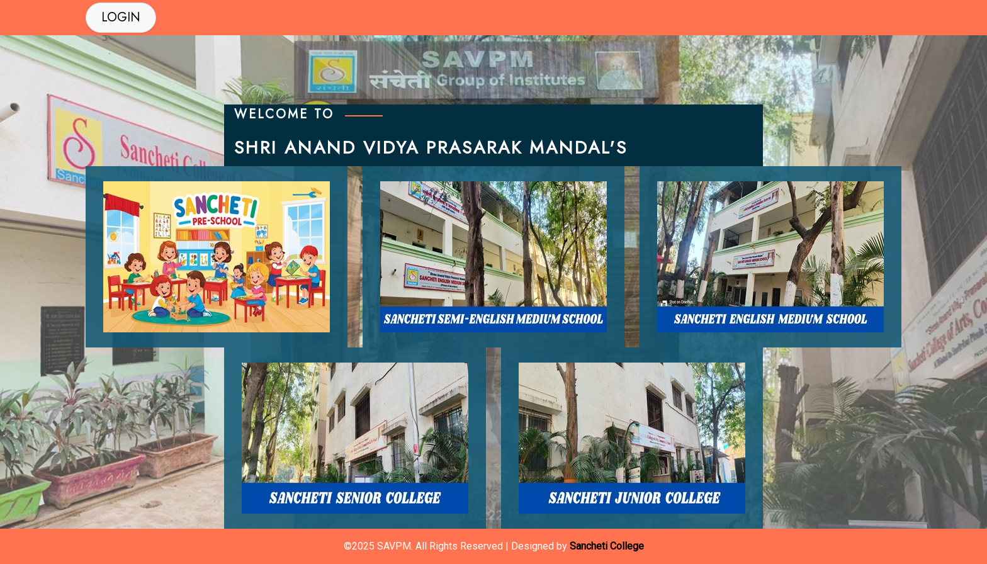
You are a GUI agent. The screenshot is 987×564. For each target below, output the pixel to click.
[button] (121, 18)
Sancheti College (607, 546)
